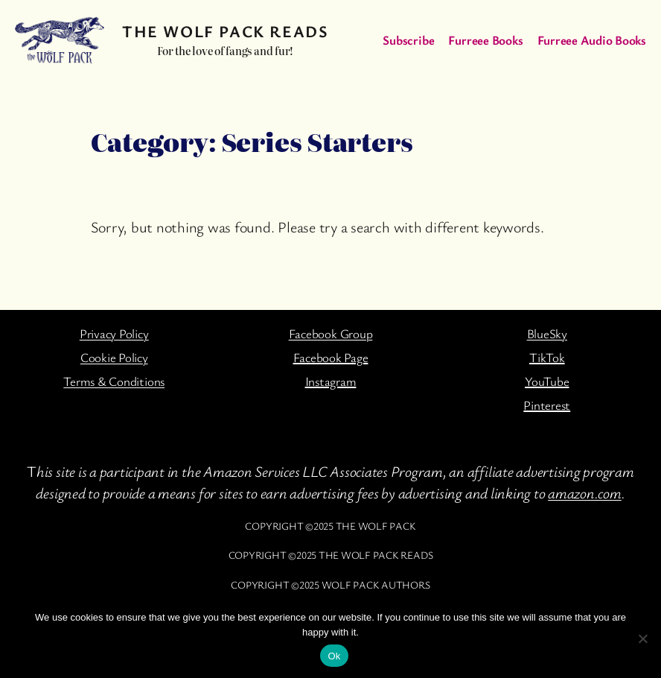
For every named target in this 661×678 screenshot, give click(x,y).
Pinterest (546, 405)
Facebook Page (330, 357)
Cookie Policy (114, 357)
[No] (642, 638)
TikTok (547, 357)
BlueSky (547, 333)
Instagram (331, 381)
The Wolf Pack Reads (225, 31)
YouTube (547, 381)
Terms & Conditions (114, 381)
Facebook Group (331, 333)
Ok (334, 656)
